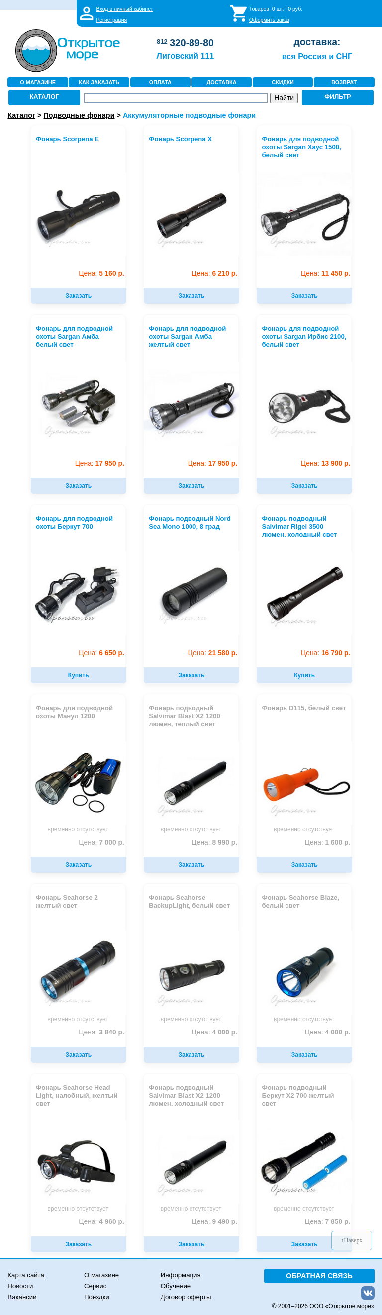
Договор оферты (186, 1297)
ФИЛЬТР (337, 96)
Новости (20, 1286)
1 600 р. (327, 842)
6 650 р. (101, 653)
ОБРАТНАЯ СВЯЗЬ (319, 1276)
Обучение (176, 1286)
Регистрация (111, 20)
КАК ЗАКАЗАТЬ (99, 82)
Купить (78, 675)
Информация (181, 1275)
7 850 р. (327, 1221)
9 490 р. (214, 1221)
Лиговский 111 (185, 55)
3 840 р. (101, 1032)
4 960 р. (101, 1221)
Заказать (78, 295)
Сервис (95, 1286)
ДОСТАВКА (221, 82)
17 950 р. (99, 463)
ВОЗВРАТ (344, 82)
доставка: (316, 41)
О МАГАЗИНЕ (38, 82)
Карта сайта (25, 1275)
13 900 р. (325, 463)
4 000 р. (214, 1032)
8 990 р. (214, 842)
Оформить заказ (269, 20)
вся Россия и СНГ (317, 56)
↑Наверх (352, 1240)
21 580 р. (212, 653)
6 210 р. (214, 273)
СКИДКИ (283, 82)
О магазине (101, 1275)
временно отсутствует (78, 829)
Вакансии (21, 1297)
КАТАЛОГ (44, 96)
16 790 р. (325, 653)
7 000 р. (101, 842)
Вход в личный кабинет (124, 9)
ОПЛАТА (160, 82)
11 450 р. (325, 273)
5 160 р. (101, 273)
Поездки (96, 1297)
